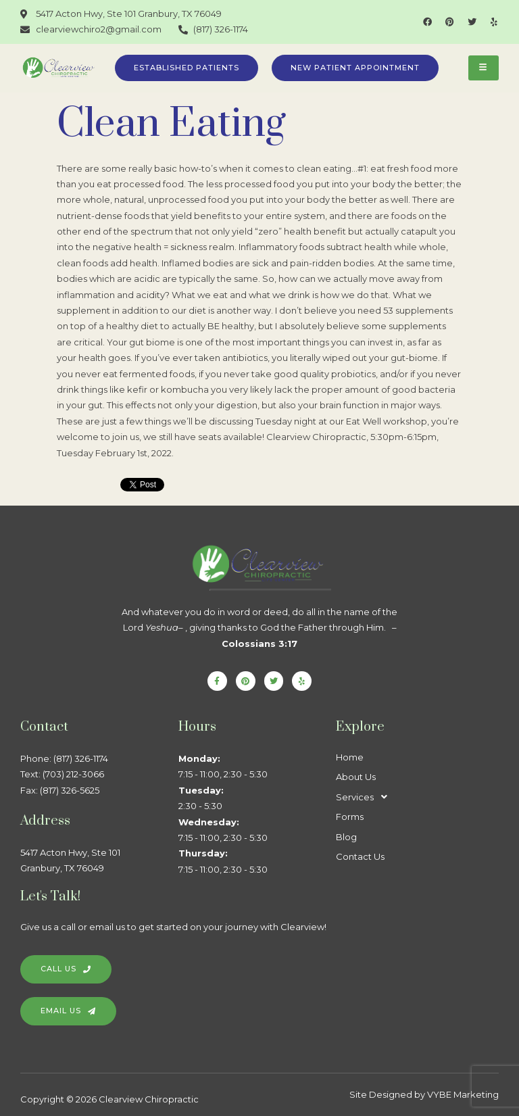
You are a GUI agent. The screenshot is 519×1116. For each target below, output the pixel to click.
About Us (356, 776)
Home (350, 757)
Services (365, 797)
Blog (346, 836)
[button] (415, 797)
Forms (350, 816)
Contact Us (360, 856)
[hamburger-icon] (483, 67)
